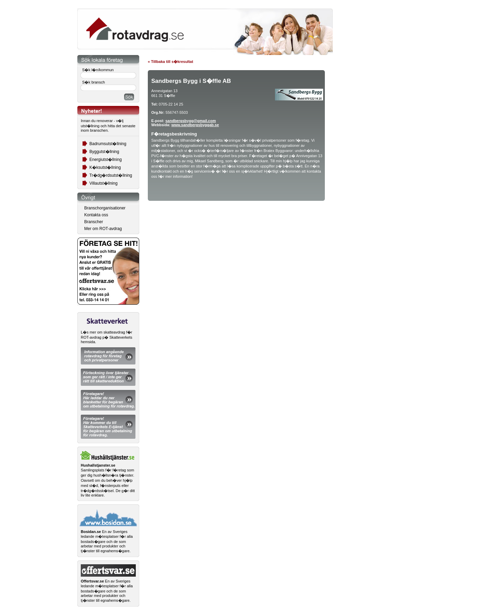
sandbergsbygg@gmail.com (190, 121)
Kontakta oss (96, 215)
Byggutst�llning (104, 151)
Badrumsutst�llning (107, 143)
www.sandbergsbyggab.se (195, 125)
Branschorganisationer (104, 208)
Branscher (93, 221)
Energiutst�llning (105, 159)
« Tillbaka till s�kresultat (170, 61)
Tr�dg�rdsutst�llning (110, 175)
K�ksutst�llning (105, 167)
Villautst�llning (103, 183)
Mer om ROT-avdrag (103, 228)
